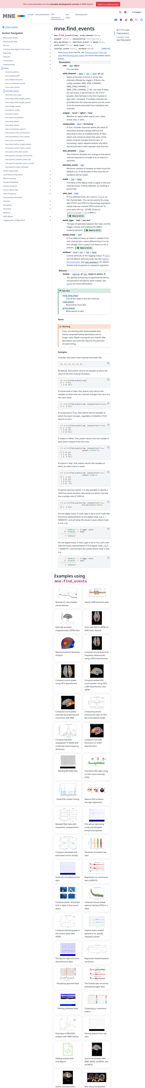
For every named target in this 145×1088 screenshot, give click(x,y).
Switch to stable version (108, 4)
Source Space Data (10, 190)
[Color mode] (126, 12)
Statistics (6, 201)
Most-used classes (10, 38)
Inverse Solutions (10, 186)
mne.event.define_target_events (18, 144)
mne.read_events (12, 121)
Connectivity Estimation (12, 197)
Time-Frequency (9, 193)
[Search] (120, 12)
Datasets (6, 57)
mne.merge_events (12, 106)
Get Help (68, 16)
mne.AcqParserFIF (12, 76)
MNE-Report (8, 216)
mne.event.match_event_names (18, 148)
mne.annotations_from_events (17, 136)
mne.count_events (12, 87)
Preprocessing (9, 64)
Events (6, 68)
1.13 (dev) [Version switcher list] (136, 12)
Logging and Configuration (14, 220)
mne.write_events (12, 125)
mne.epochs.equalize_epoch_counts (19, 163)
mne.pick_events (11, 114)
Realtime (6, 213)
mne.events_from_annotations (17, 133)
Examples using (123, 38)
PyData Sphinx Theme (127, 1084)
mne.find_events (12, 91)
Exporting (7, 53)
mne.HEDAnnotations (14, 79)
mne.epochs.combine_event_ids (18, 159)
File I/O (6, 45)
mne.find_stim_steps (13, 95)
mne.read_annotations (14, 117)
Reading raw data (10, 41)
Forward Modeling (10, 182)
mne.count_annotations (14, 140)
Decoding (7, 209)
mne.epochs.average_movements (18, 155)
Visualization (8, 60)
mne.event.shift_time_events (16, 152)
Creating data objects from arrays (16, 49)
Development (81, 14)
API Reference (55, 16)
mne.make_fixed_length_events (17, 99)
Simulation (7, 205)
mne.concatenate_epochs (15, 129)
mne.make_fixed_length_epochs (18, 102)
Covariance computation (13, 174)
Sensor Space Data (10, 171)
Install (30, 14)
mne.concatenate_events (15, 83)
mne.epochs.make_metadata (16, 167)
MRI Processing (9, 178)
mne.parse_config (12, 110)
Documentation (42, 14)
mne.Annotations (12, 72)
